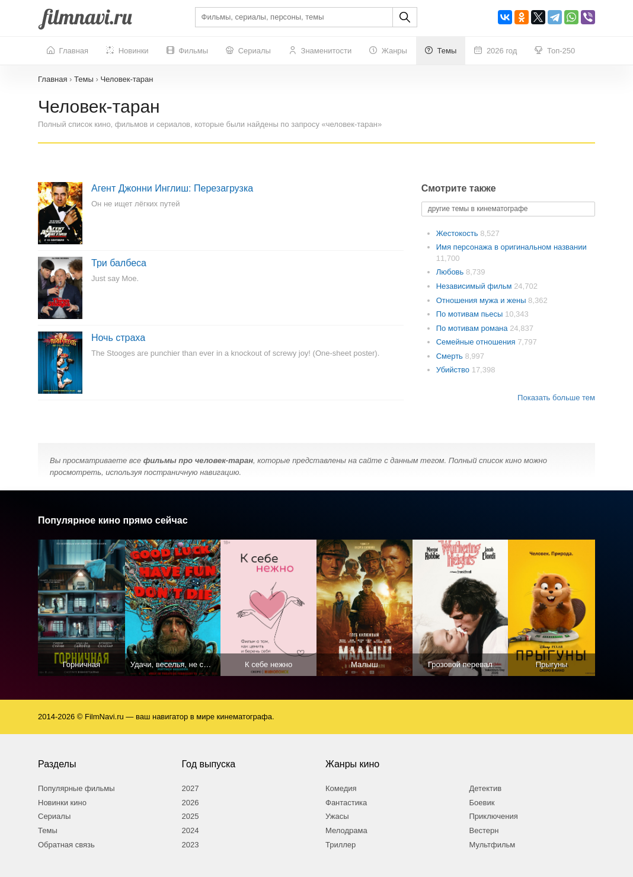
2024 (190, 830)
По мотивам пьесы (470, 314)
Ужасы (337, 816)
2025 (190, 816)
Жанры (388, 51)
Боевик (482, 802)
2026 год (495, 51)
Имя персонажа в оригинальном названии (511, 247)
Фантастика (346, 802)
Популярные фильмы (76, 788)
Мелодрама (346, 830)
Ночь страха (118, 338)
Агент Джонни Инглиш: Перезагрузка (172, 188)
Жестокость (458, 233)
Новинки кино (62, 802)
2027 (190, 788)
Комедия (341, 788)
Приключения (493, 816)
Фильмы (187, 51)
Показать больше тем (556, 397)
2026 (190, 802)
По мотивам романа (473, 328)
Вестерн (484, 830)
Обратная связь (66, 844)
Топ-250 (555, 51)
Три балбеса (118, 263)
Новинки (127, 51)
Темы (440, 51)
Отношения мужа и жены (482, 300)
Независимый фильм (475, 286)
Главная (67, 51)
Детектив (485, 788)
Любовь (451, 271)
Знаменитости (320, 51)
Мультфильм (492, 844)
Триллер (340, 844)
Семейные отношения (476, 341)
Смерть (450, 356)
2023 (190, 844)
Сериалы (248, 51)
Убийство (454, 369)
